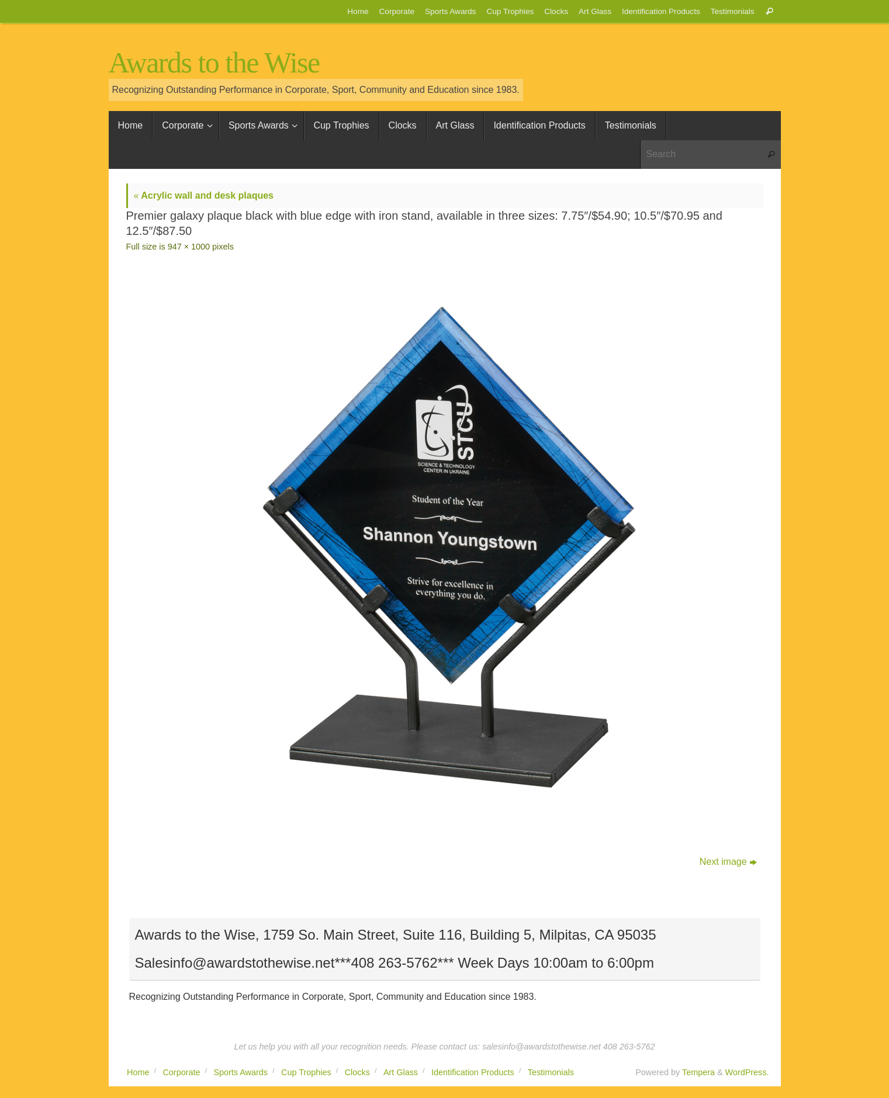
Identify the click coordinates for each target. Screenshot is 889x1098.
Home (357, 11)
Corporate (396, 11)
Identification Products (661, 11)
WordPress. (747, 1072)
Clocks (556, 11)
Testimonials (733, 11)
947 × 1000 (189, 246)
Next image (728, 862)
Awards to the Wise (214, 63)
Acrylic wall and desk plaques (204, 195)
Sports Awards (450, 11)
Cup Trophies (510, 11)
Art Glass (595, 11)
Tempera (698, 1072)
